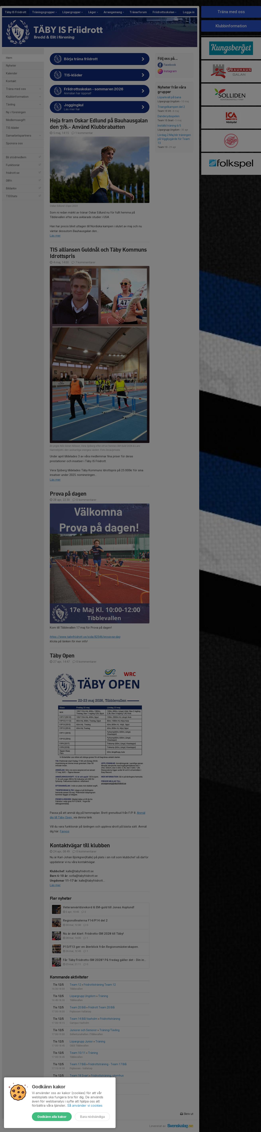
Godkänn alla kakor (51, 1117)
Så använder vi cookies (84, 1105)
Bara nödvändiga (92, 1117)
